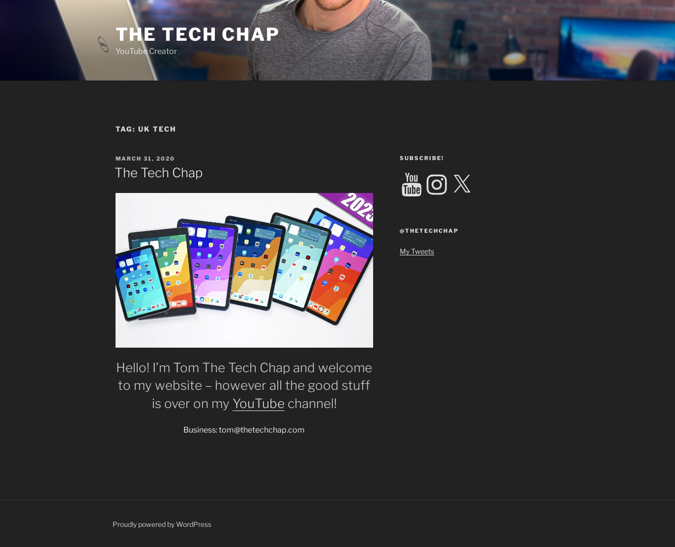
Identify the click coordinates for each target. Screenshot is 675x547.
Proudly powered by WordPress (162, 524)
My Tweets (417, 251)
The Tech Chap (198, 34)
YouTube (259, 403)
